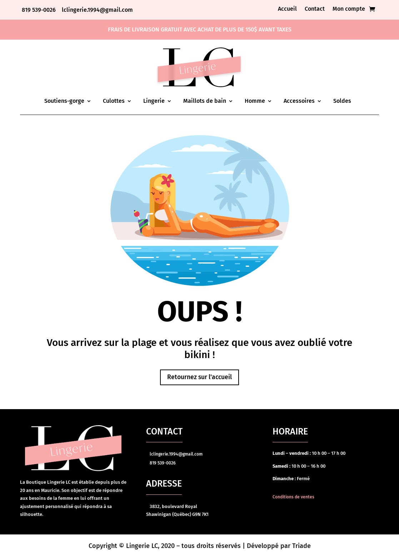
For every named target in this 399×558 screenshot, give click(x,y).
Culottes (114, 100)
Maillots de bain (204, 100)
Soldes (342, 100)
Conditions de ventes (293, 497)
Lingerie (154, 100)
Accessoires (299, 100)
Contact (315, 9)
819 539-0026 (39, 9)
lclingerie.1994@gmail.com (97, 9)
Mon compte (349, 9)
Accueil (287, 9)
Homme (255, 100)
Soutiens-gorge (64, 100)
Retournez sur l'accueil (199, 377)
